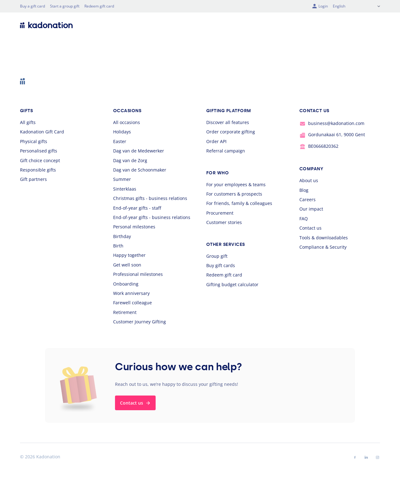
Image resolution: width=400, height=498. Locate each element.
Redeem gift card (99, 6)
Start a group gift (64, 6)
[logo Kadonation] (46, 25)
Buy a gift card (32, 6)
